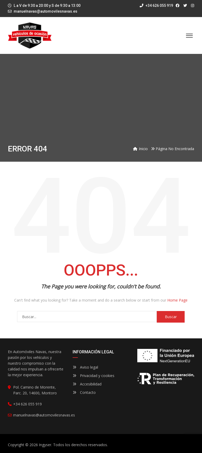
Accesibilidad (87, 383)
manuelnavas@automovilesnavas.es (45, 11)
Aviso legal (85, 367)
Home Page (177, 300)
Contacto (84, 392)
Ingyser (45, 444)
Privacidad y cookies (93, 375)
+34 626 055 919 (156, 5)
